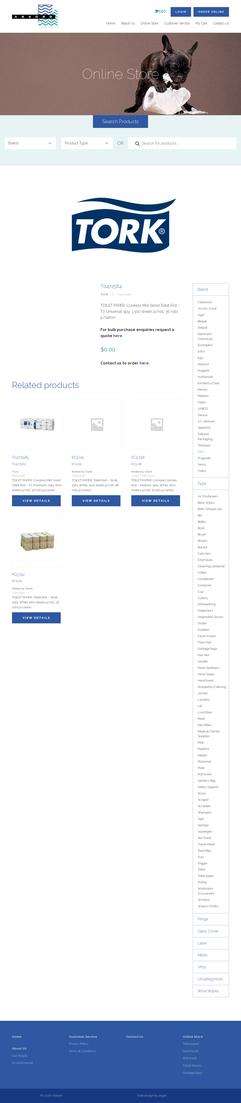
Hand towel (205, 680)
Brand (203, 289)
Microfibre (205, 725)
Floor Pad (204, 642)
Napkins (203, 749)
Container (204, 585)
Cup (201, 591)
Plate (201, 768)
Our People (20, 1056)
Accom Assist (207, 308)
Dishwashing (207, 604)
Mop (201, 742)
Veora (202, 464)
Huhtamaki (205, 377)
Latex (202, 943)
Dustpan (203, 629)
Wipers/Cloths (208, 906)
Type (202, 483)
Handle (203, 661)
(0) (160, 11)
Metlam (203, 396)
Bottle (202, 521)
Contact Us (221, 23)
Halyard (203, 364)
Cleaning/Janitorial (211, 566)
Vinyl (202, 967)
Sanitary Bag (206, 780)
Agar (201, 315)
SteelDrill (204, 427)
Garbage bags (207, 648)
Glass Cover (208, 931)
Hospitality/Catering (212, 687)
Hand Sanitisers (208, 668)
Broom (202, 541)
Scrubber (204, 806)
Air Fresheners (208, 496)
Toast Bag (204, 850)
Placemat (204, 761)
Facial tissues (207, 636)
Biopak (202, 321)
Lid (200, 706)
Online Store (149, 23)
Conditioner (206, 579)
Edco (201, 351)
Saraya (202, 415)
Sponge (203, 825)
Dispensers (205, 610)
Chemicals (205, 560)
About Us (128, 23)
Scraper (203, 799)
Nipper (202, 755)
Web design (145, 1095)
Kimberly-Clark (208, 383)
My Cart (201, 23)
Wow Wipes (208, 991)
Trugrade (204, 458)
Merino (202, 389)
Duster (202, 623)
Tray (201, 857)
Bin (200, 515)
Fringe (203, 919)
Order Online (211, 11)
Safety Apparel (208, 787)
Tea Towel (204, 838)
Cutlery (203, 598)
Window (203, 900)
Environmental (22, 1063)
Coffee (202, 572)
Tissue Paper (206, 844)
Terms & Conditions (82, 1051)
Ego (200, 357)
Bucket (202, 547)
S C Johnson (206, 421)
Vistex (202, 471)
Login (180, 11)
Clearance (205, 302)
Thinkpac (204, 445)
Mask (201, 718)
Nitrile (202, 955)
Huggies (203, 370)
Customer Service (177, 23)
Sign (201, 819)
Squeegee (205, 831)
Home (110, 23)
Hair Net (203, 655)
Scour (202, 793)
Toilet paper (206, 876)
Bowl (201, 528)
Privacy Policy (78, 1044)
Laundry (204, 699)
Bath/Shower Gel (210, 509)
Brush (202, 534)
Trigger (203, 863)
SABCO (203, 408)
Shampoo (204, 812)
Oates (201, 402)
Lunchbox (205, 712)
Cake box (204, 553)
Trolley (202, 882)
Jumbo (203, 693)
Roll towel (205, 774)
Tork (201, 451)
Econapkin (205, 345)
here (117, 336)
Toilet (201, 869)
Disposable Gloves (210, 617)
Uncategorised (210, 979)
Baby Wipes (206, 502)
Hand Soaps (206, 674)
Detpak (203, 327)
